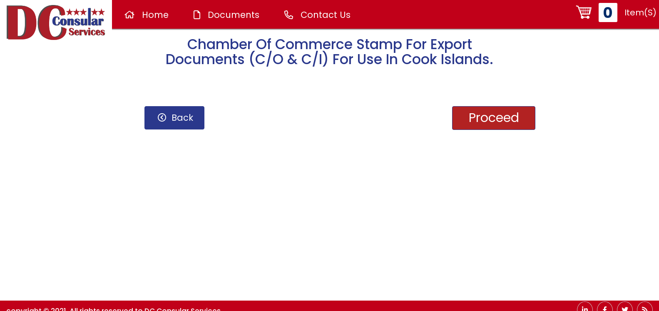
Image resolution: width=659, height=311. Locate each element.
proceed (494, 118)
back (175, 118)
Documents (226, 15)
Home (146, 15)
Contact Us (317, 15)
